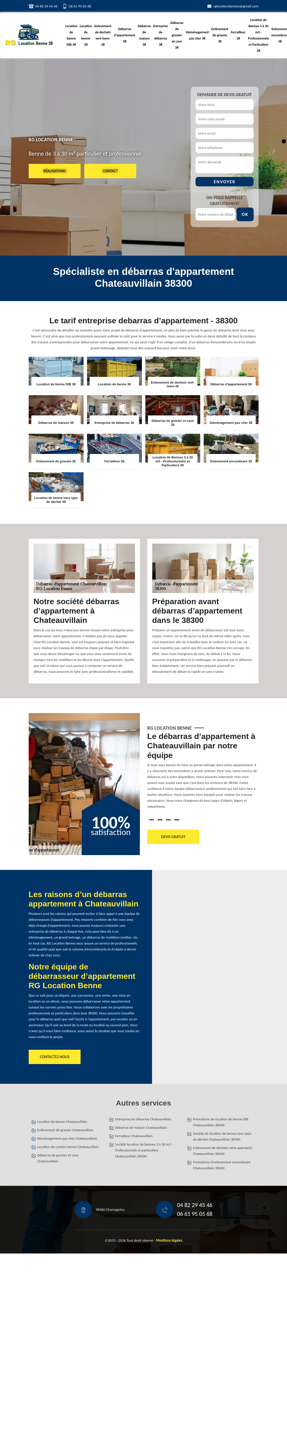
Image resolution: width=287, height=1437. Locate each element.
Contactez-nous (54, 1056)
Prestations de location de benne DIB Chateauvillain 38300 (220, 1122)
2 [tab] (159, 819)
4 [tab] (176, 819)
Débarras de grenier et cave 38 (176, 35)
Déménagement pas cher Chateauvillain (67, 1138)
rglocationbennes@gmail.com (236, 6)
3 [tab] (168, 819)
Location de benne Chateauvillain (62, 1121)
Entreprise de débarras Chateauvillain (143, 1119)
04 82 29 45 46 (46, 6)
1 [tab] (151, 819)
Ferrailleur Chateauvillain (134, 1136)
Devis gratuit (173, 836)
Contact (110, 170)
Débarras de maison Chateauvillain (141, 1127)
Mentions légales (169, 1240)
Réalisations (54, 170)
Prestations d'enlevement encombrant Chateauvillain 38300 (222, 1165)
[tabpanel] (203, 772)
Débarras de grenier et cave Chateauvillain (58, 1158)
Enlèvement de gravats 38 (219, 35)
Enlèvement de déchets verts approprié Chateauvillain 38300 (222, 1151)
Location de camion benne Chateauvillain (68, 1147)
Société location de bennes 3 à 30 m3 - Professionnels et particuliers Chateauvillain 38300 (144, 1150)
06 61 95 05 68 (80, 6)
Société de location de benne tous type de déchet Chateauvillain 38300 (222, 1136)
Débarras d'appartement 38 (124, 35)
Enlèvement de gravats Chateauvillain (65, 1130)
